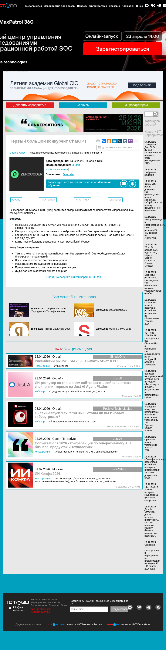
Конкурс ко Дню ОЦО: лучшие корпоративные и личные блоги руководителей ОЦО (152, 154)
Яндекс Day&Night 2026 (57, 328)
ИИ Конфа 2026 (47, 474)
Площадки (128, 6)
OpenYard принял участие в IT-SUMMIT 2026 (151, 445)
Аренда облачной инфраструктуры (41, 610)
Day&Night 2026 (118, 309)
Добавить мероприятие (29, 105)
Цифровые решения (150, 173)
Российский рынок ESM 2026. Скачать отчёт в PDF (77, 361)
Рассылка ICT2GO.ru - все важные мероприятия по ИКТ (99, 602)
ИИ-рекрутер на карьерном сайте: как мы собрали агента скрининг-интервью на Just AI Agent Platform (83, 385)
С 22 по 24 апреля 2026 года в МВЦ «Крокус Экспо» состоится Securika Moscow (151, 255)
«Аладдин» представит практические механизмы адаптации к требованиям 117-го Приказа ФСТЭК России (151, 418)
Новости (82, 6)
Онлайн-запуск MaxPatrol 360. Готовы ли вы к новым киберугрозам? (79, 415)
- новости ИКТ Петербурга (135, 624)
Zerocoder (68, 174)
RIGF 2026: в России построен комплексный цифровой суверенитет (151, 494)
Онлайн (76, 164)
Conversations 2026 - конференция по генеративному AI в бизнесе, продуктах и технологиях (83, 445)
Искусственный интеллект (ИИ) (71, 152)
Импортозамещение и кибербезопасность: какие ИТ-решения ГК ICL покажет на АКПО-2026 (155, 229)
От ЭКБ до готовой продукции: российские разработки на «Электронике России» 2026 (151, 313)
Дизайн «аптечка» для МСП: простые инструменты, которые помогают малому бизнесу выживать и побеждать (151, 522)
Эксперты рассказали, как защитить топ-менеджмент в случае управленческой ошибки (152, 284)
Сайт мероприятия (57, 169)
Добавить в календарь (117, 147)
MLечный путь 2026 (120, 328)
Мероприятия (33, 6)
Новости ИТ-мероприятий (153, 133)
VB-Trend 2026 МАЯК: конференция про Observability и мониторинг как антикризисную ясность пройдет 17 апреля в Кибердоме (152, 349)
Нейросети (96, 152)
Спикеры (114, 6)
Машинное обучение (41, 152)
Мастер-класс (17, 152)
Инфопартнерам (136, 105)
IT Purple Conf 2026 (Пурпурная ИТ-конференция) (48, 310)
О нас (139, 6)
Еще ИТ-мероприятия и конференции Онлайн (74, 277)
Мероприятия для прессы (59, 6)
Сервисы (83, 105)
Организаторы (98, 6)
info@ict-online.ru (18, 609)
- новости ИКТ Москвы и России (84, 624)
